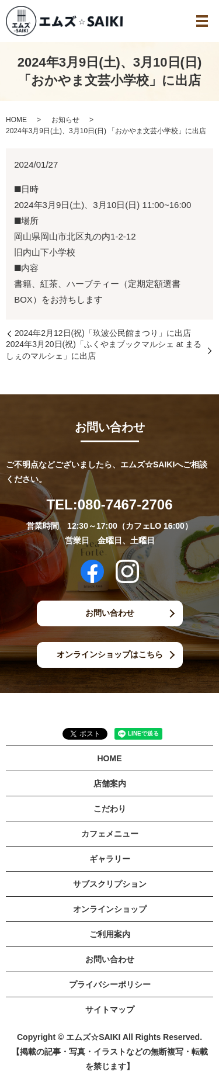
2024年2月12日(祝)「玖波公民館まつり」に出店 (103, 333)
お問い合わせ (109, 613)
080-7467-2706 (125, 504)
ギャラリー (109, 858)
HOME (16, 120)
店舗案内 (109, 783)
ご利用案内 (109, 934)
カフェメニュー (109, 833)
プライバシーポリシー (110, 984)
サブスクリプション (110, 884)
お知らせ (65, 120)
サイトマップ (109, 1009)
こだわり (109, 808)
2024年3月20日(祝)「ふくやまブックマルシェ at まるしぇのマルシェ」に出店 (103, 349)
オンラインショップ (110, 909)
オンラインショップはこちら (110, 654)
